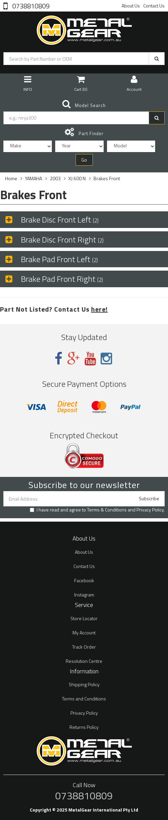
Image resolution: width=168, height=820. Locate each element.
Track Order (84, 646)
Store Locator (84, 618)
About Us (131, 5)
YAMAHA (33, 178)
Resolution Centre (84, 661)
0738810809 (30, 5)
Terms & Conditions (107, 509)
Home (11, 178)
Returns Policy (84, 727)
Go (84, 159)
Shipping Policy (84, 684)
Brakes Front (106, 178)
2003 (55, 178)
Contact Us (154, 5)
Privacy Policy (150, 509)
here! (99, 309)
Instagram (84, 594)
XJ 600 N (77, 178)
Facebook (84, 580)
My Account (84, 632)
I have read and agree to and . (97, 509)
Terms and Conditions (84, 698)
